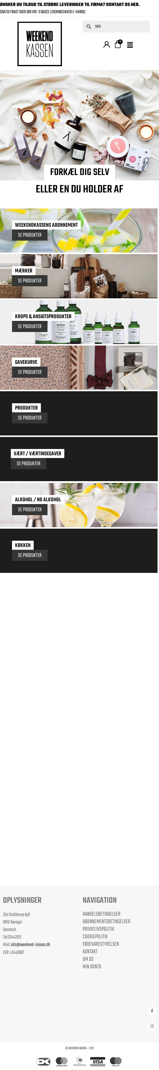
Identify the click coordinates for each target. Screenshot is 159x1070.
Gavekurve (26, 362)
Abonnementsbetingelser (106, 922)
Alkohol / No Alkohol (38, 500)
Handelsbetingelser (102, 914)
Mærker (23, 271)
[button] (131, 45)
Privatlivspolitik (98, 929)
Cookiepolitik (95, 937)
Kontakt (90, 952)
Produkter (26, 408)
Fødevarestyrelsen (101, 944)
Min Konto (92, 967)
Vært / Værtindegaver (37, 454)
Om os (88, 959)
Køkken (23, 545)
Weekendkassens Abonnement (46, 225)
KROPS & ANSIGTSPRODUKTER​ (43, 316)
